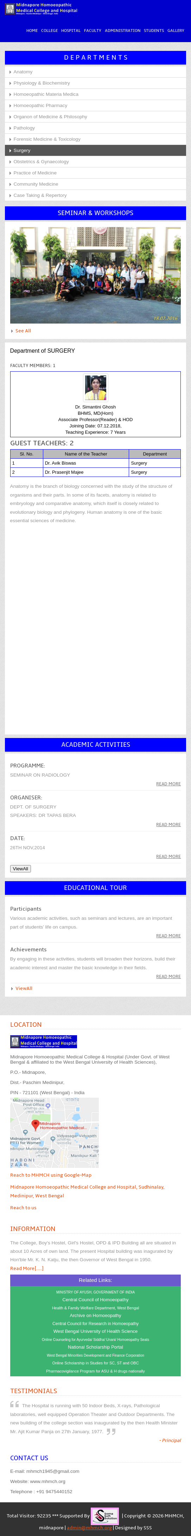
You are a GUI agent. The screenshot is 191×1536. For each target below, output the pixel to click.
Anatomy (23, 72)
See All (23, 331)
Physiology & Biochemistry (42, 83)
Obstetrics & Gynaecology (41, 162)
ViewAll (23, 989)
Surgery (22, 150)
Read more (168, 784)
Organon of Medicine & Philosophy (50, 117)
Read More (168, 936)
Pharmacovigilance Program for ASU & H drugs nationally (95, 1371)
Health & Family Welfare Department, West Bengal (95, 1308)
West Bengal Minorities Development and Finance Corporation (95, 1356)
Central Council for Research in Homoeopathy (95, 1324)
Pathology (24, 128)
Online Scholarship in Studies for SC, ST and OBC (95, 1363)
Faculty (92, 31)
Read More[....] (27, 1269)
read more (168, 825)
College (49, 31)
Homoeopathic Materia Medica (46, 94)
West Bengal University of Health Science (95, 1331)
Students (154, 31)
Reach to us (23, 1208)
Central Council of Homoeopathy (96, 1300)
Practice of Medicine (35, 173)
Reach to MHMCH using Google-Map (50, 1175)
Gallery (175, 31)
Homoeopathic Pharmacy (41, 105)
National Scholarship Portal (95, 1347)
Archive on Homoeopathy (95, 1315)
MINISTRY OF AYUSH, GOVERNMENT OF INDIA (95, 1293)
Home (31, 31)
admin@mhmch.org (89, 1528)
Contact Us (29, 1459)
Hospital (70, 31)
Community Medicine (36, 184)
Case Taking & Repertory (40, 195)
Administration (122, 31)
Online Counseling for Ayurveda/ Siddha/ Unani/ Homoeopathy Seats (95, 1340)
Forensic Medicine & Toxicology (47, 139)
